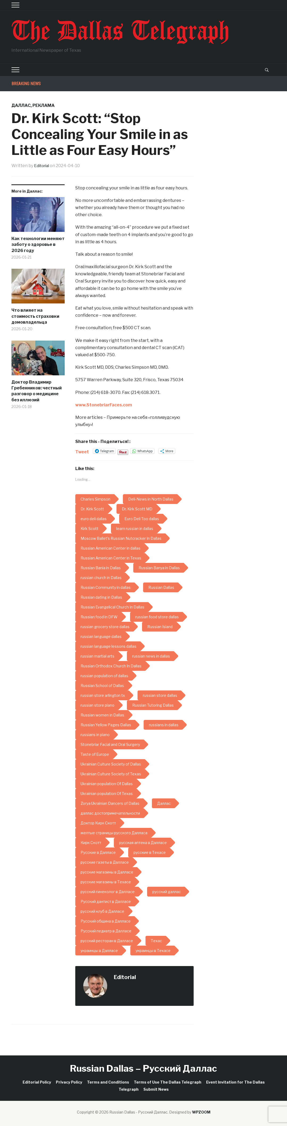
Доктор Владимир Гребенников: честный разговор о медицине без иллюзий (36, 391)
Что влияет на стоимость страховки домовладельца (35, 316)
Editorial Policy (37, 1082)
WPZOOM (201, 1112)
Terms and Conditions (108, 1082)
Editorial (42, 165)
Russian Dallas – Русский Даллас (143, 1068)
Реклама (43, 105)
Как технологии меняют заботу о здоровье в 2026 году (38, 244)
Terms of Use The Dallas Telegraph (167, 1082)
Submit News (156, 1089)
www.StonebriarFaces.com (103, 404)
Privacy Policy (69, 1082)
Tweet (82, 451)
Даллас (21, 105)
